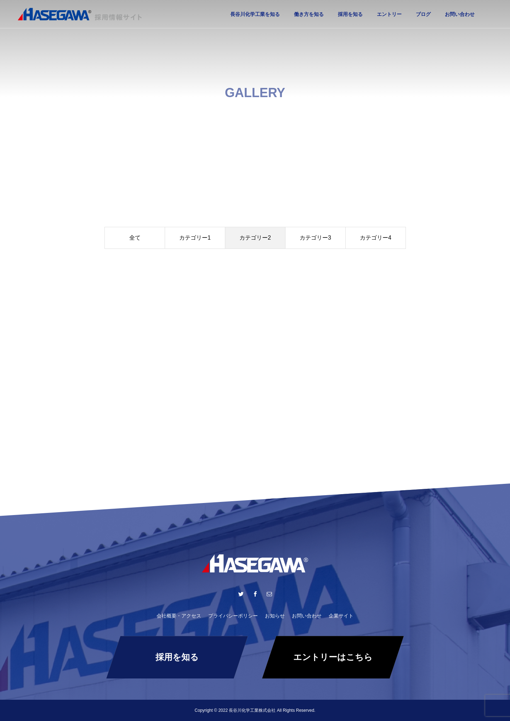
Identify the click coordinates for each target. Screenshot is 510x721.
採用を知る (350, 14)
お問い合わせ (460, 14)
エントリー (389, 14)
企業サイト (341, 616)
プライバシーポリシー (233, 616)
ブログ (423, 14)
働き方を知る (309, 14)
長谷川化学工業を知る (255, 14)
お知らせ (275, 616)
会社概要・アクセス (179, 616)
